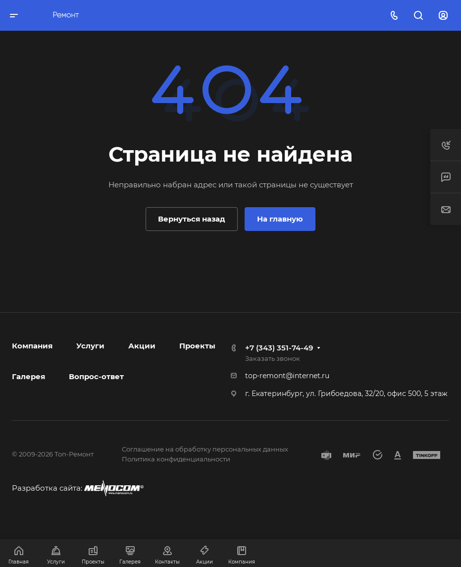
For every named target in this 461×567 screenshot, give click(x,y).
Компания (32, 345)
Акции (141, 345)
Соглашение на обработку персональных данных (205, 449)
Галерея (28, 376)
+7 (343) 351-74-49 (279, 347)
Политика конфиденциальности (176, 459)
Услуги (90, 345)
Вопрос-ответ (96, 376)
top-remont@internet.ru (287, 375)
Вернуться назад (191, 219)
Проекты (197, 345)
